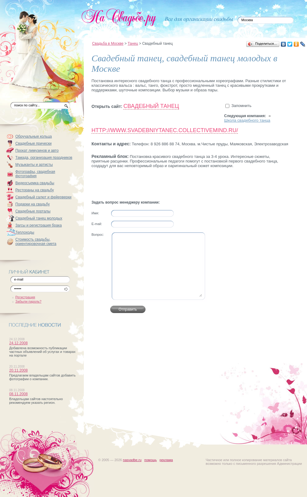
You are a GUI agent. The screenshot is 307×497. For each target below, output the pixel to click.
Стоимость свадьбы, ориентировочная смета (35, 241)
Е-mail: (96, 224)
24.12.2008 (18, 343)
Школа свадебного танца (247, 120)
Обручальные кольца (33, 136)
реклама (166, 460)
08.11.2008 (18, 394)
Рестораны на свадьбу (34, 190)
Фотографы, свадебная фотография (35, 174)
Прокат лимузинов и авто (37, 150)
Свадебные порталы (33, 211)
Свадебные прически (33, 143)
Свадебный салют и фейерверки (43, 197)
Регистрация (25, 297)
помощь (150, 460)
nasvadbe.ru (132, 460)
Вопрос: (97, 234)
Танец (133, 43)
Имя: (95, 213)
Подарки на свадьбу (32, 204)
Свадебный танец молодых (38, 218)
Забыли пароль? (28, 301)
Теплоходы (24, 232)
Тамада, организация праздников (43, 157)
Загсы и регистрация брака (38, 225)
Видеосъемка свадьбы (34, 183)
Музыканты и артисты (34, 164)
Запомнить (241, 105)
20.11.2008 (18, 370)
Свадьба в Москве (107, 43)
